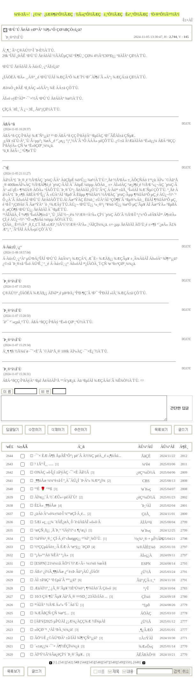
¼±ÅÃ (22, 447)
